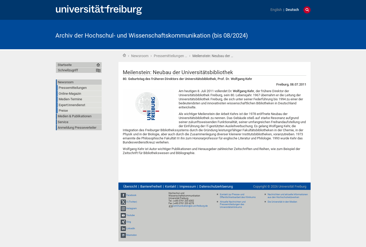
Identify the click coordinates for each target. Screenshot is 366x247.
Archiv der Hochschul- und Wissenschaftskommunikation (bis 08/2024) (151, 35)
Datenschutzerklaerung (216, 186)
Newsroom (139, 56)
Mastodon (131, 235)
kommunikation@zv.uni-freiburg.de (190, 206)
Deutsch (292, 10)
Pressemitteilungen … (170, 56)
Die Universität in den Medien (282, 202)
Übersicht (130, 186)
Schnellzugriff (68, 70)
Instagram (131, 208)
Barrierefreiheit (151, 186)
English (276, 10)
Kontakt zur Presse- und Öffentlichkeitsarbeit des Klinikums (238, 196)
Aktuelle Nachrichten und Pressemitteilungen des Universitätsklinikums (233, 205)
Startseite (124, 55)
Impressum (187, 186)
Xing (128, 222)
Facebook (131, 195)
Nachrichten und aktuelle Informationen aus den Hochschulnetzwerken (288, 196)
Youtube (130, 215)
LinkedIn (130, 228)
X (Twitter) (131, 202)
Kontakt (170, 186)
